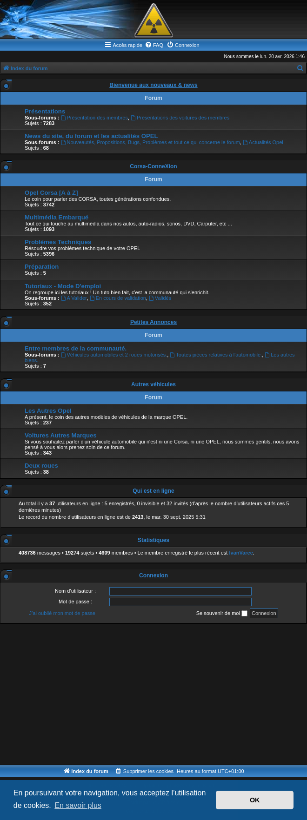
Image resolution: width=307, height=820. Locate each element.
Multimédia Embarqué (56, 217)
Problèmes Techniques (58, 241)
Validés (160, 298)
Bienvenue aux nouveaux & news (153, 85)
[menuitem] (154, 45)
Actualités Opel (263, 142)
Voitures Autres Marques (61, 435)
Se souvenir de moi (221, 613)
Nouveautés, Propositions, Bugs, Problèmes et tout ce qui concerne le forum (150, 142)
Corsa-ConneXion (153, 166)
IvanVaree (241, 552)
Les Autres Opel (48, 410)
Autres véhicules (153, 384)
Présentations (45, 111)
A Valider (74, 298)
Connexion (153, 575)
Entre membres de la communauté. (76, 348)
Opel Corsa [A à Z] (51, 192)
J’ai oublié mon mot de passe (62, 613)
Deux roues (41, 465)
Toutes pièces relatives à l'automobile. (216, 354)
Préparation (42, 266)
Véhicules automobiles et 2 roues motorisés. (114, 354)
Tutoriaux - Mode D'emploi (63, 286)
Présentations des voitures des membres (180, 117)
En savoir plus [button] (77, 805)
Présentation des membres (94, 117)
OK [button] (255, 800)
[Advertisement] (153, 695)
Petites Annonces (153, 322)
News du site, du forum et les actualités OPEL (91, 135)
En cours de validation (118, 298)
